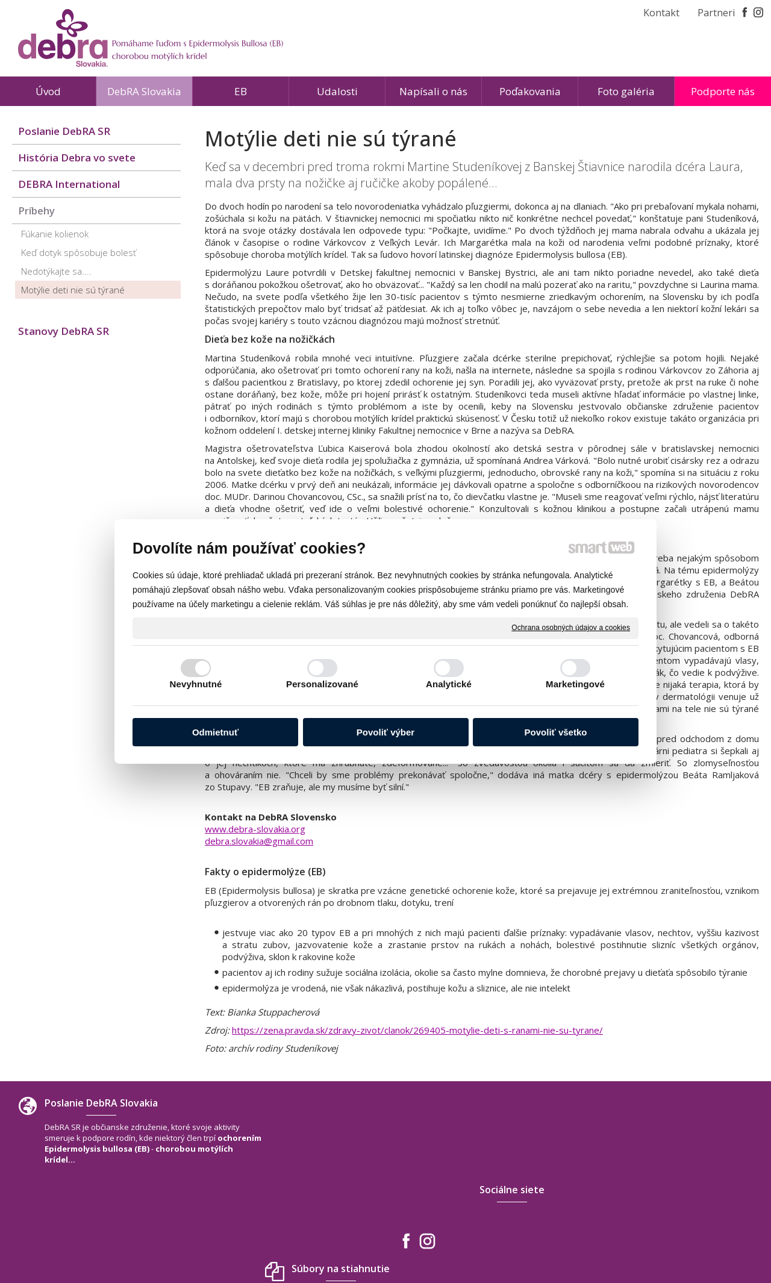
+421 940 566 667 (630, 1181)
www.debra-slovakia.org (255, 829)
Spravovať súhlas (564, 1240)
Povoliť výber (385, 732)
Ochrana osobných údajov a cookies (570, 627)
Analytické (449, 684)
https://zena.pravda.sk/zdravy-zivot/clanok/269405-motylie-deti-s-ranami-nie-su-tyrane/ (417, 1030)
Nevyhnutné (196, 684)
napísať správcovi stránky (358, 1240)
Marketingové (575, 684)
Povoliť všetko (556, 732)
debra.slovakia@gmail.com (259, 841)
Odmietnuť (215, 732)
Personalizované (322, 684)
